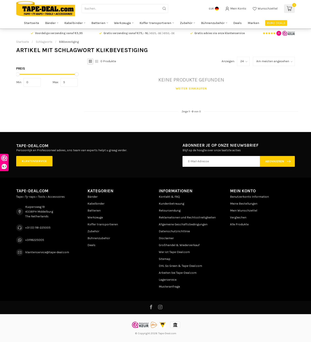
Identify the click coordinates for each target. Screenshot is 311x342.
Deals (237, 23)
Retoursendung (170, 210)
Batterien (98, 23)
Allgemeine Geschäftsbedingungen (183, 224)
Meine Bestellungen (243, 203)
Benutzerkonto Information (249, 197)
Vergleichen (238, 217)
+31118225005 (34, 240)
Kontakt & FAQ (169, 197)
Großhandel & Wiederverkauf (179, 245)
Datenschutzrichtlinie (174, 231)
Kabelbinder (73, 23)
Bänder (50, 23)
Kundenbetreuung (171, 203)
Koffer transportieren (155, 23)
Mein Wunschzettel (243, 210)
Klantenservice (34, 161)
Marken (253, 23)
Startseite (31, 23)
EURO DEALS (276, 23)
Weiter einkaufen (191, 88)
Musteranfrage (169, 286)
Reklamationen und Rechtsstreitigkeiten (187, 217)
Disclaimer (166, 238)
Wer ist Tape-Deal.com (174, 252)
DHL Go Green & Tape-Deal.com (180, 266)
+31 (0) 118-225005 (38, 227)
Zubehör (186, 23)
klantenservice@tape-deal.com (47, 252)
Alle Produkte (239, 224)
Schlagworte (44, 41)
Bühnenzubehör (213, 23)
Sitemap (164, 259)
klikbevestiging (69, 41)
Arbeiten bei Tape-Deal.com (178, 273)
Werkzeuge (122, 23)
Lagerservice (167, 280)
